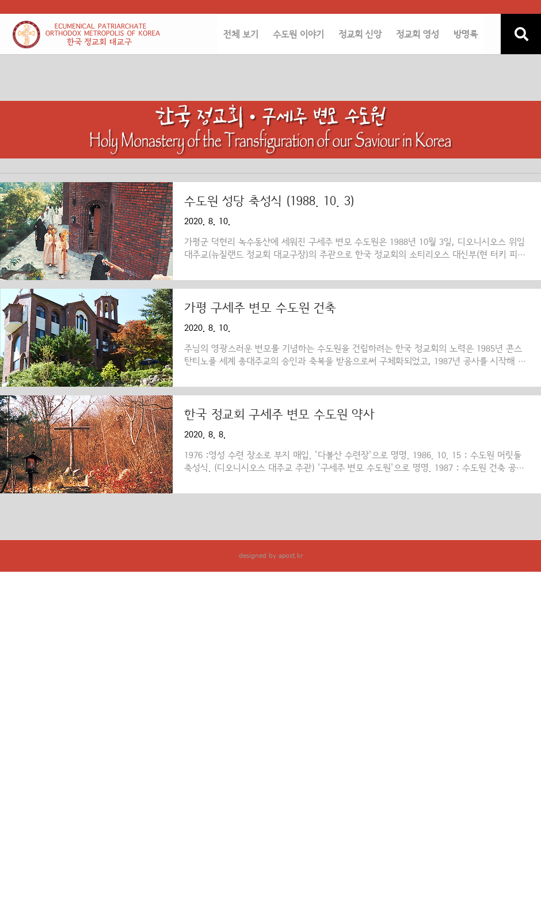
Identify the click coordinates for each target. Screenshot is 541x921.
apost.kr (291, 555)
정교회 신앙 (360, 34)
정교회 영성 (417, 34)
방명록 (466, 34)
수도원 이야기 (298, 34)
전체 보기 (240, 34)
